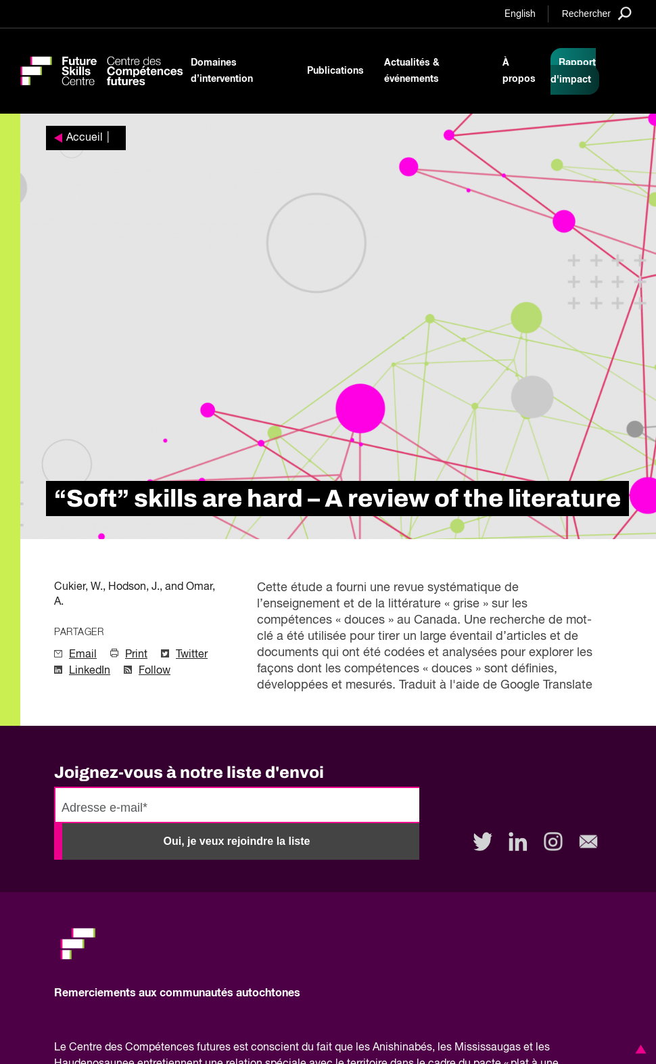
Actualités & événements (412, 71)
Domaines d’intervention (222, 71)
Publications (335, 71)
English (520, 14)
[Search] (597, 13)
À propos (519, 71)
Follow (154, 671)
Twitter (192, 654)
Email (83, 654)
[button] (638, 1049)
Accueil (84, 138)
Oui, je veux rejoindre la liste (237, 841)
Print (136, 654)
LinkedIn (89, 671)
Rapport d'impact (573, 71)
